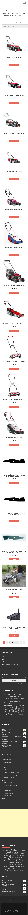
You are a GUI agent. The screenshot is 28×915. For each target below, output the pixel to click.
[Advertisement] (14, 823)
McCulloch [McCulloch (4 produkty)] (11, 709)
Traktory (5, 661)
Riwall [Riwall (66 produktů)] (11, 711)
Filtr (14, 681)
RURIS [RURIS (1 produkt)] (16, 711)
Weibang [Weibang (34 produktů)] (8, 714)
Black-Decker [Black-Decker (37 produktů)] (10, 696)
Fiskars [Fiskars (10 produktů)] (21, 702)
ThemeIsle (20, 911)
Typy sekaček (6, 757)
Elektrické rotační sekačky (10, 782)
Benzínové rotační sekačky (11, 785)
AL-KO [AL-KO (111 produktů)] (14, 694)
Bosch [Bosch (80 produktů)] (20, 696)
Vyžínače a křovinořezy (10, 795)
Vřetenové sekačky (9, 793)
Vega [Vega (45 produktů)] (19, 713)
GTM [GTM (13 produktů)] (17, 705)
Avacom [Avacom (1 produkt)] (23, 694)
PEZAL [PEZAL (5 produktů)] (5, 711)
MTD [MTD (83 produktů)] (17, 709)
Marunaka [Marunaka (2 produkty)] (6, 709)
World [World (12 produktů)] (21, 714)
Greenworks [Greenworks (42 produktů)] (9, 705)
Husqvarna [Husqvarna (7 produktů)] (12, 707)
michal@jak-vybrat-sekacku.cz (14, 900)
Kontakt (5, 798)
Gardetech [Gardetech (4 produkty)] (18, 703)
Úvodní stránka (7, 751)
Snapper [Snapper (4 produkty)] (9, 713)
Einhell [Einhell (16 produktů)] (17, 700)
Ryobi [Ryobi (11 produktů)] (20, 711)
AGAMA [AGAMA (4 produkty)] (8, 694)
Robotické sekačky (8, 790)
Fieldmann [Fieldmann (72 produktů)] (13, 701)
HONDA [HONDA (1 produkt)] (5, 707)
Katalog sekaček (7, 762)
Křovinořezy (6, 656)
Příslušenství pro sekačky (9, 667)
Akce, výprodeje (7, 759)
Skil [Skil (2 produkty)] (23, 711)
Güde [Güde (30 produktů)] (22, 705)
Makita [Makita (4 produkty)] (22, 707)
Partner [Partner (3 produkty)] (22, 709)
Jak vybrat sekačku (8, 754)
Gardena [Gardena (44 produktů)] (10, 703)
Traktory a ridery (8, 788)
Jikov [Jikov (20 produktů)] (17, 707)
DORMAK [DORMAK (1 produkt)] (12, 700)
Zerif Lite (7, 911)
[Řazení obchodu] (15, 26)
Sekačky (5, 659)
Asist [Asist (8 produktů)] (19, 694)
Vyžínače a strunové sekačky (10, 664)
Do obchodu (14, 65)
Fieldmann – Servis (9, 777)
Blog (4, 780)
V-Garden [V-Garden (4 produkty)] (14, 713)
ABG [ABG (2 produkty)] (4, 694)
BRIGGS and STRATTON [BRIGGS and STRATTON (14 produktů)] (12, 698)
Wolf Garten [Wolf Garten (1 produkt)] (15, 714)
